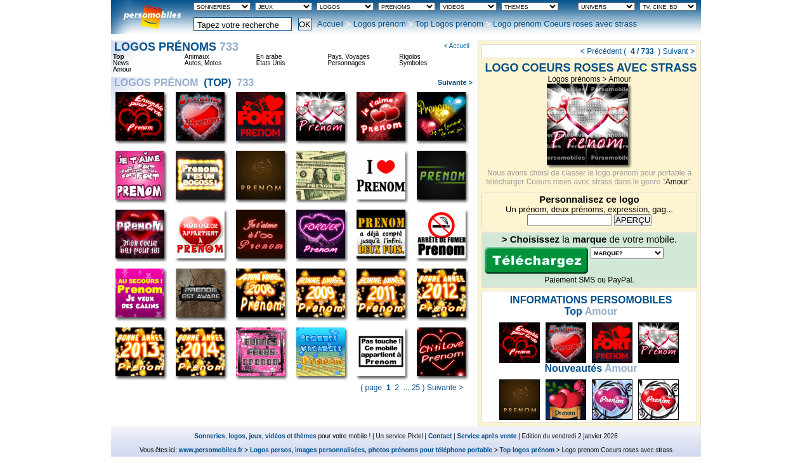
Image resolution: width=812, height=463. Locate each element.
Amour (619, 79)
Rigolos (409, 57)
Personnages (346, 63)
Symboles (413, 63)
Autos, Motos (203, 63)
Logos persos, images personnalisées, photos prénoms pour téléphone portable (371, 450)
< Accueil (456, 45)
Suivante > (455, 82)
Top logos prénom (527, 450)
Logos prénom (379, 24)
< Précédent (601, 51)
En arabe (269, 57)
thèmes (305, 436)
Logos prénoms (573, 79)
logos (237, 436)
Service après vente (486, 436)
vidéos (275, 436)
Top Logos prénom (450, 24)
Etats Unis (270, 63)
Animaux (197, 57)
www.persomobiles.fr (211, 450)
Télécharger (536, 260)
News (121, 63)
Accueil (330, 24)
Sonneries (209, 436)
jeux (255, 436)
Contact (440, 436)
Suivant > (679, 51)
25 (416, 387)
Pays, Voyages (348, 57)
